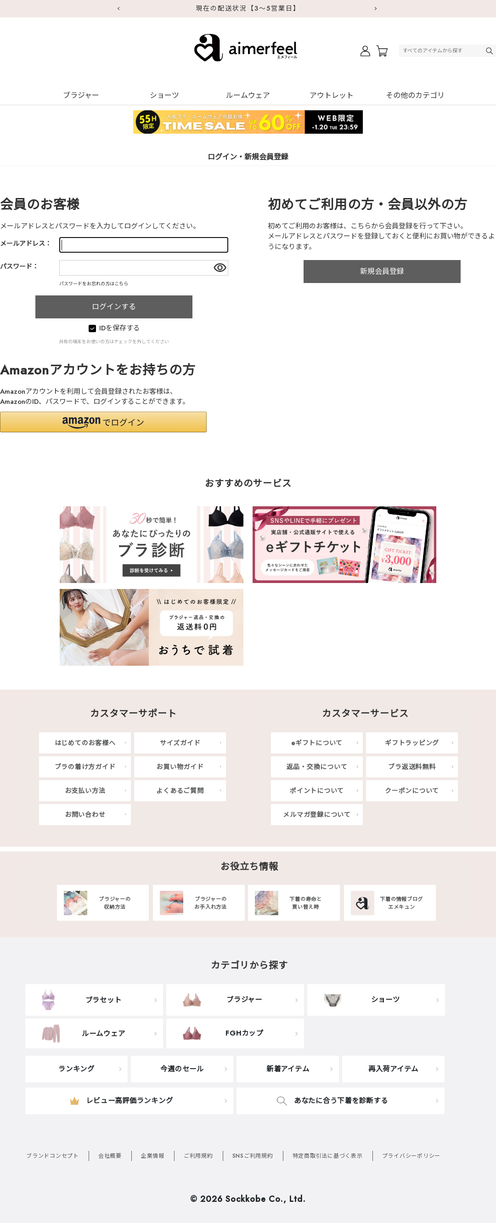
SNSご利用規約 (252, 1156)
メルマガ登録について (317, 814)
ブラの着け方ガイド (85, 766)
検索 (490, 51)
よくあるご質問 (179, 790)
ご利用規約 (198, 1156)
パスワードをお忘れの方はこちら (93, 283)
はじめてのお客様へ (85, 742)
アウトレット (332, 95)
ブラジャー (81, 95)
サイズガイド (180, 742)
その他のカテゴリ (415, 95)
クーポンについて (412, 790)
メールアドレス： (25, 243)
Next (376, 8)
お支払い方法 (85, 790)
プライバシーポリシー (411, 1156)
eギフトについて (317, 742)
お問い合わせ (85, 814)
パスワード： (19, 266)
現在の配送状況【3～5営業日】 (248, 8)
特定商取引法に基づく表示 (328, 1156)
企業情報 (152, 1156)
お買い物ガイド (179, 766)
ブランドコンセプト (52, 1156)
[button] (103, 422)
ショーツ (164, 95)
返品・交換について (317, 766)
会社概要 (110, 1156)
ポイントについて (317, 790)
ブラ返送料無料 (411, 766)
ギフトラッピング (412, 742)
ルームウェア (248, 95)
